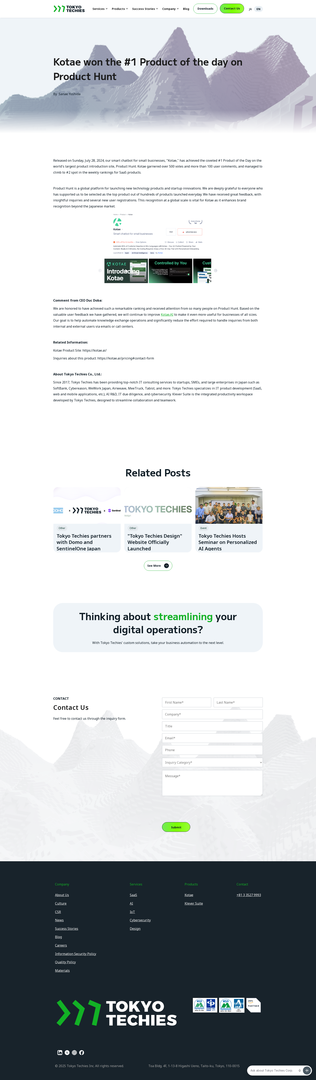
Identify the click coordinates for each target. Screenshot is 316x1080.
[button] (100, 9)
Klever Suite (194, 903)
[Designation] (212, 726)
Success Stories (66, 928)
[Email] (212, 738)
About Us (62, 895)
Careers (61, 945)
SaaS (133, 895)
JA (250, 9)
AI (131, 903)
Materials (62, 970)
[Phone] (212, 750)
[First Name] (186, 702)
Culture (61, 903)
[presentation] (192, 806)
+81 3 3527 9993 (249, 895)
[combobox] (212, 762)
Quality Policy (65, 962)
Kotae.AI (167, 314)
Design (135, 928)
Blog (186, 9)
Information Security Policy (75, 954)
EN (258, 9)
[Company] (212, 714)
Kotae (189, 895)
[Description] (212, 783)
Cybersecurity (140, 920)
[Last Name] (238, 702)
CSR (58, 912)
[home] (69, 9)
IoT (132, 912)
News (59, 920)
